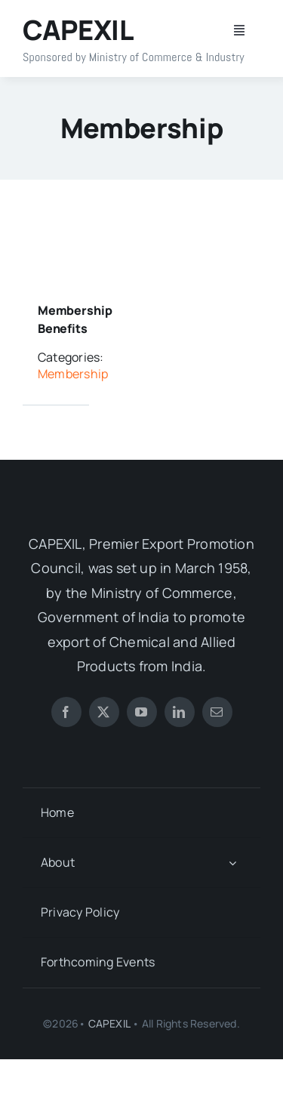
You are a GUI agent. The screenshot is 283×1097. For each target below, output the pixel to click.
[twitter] (104, 712)
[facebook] (66, 712)
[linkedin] (180, 712)
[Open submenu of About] (232, 862)
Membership (73, 373)
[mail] (217, 712)
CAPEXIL (109, 1023)
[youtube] (142, 712)
